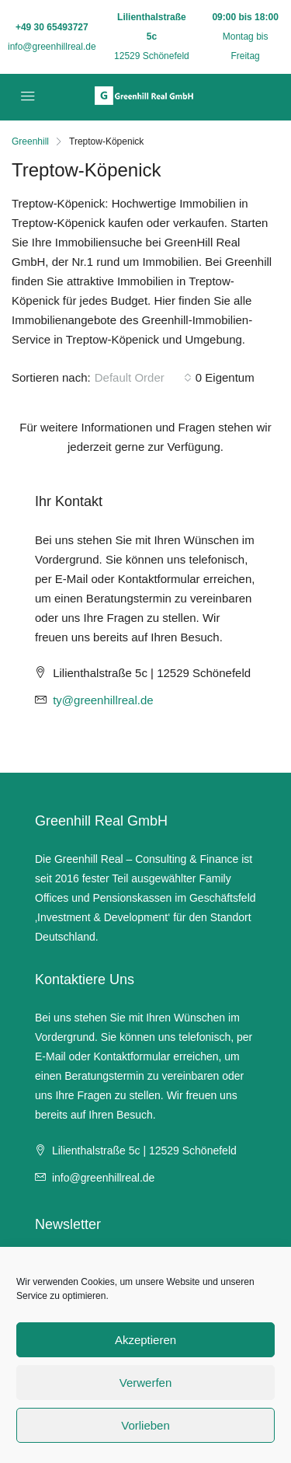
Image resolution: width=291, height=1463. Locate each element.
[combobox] (143, 377)
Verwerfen (146, 1382)
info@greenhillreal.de (52, 46)
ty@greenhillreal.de (103, 700)
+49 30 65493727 (52, 27)
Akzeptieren (145, 1339)
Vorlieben (145, 1425)
